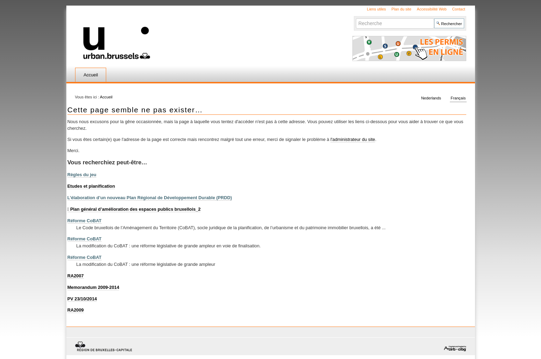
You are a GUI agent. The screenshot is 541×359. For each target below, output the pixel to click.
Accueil (90, 74)
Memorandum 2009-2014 (93, 287)
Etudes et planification (91, 186)
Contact (458, 9)
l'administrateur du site (352, 139)
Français (458, 98)
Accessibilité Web (432, 9)
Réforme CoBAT (84, 220)
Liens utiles (376, 9)
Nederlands (431, 98)
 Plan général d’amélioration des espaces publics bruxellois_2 (134, 209)
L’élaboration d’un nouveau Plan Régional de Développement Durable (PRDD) (149, 197)
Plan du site (401, 9)
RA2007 (75, 275)
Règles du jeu (81, 174)
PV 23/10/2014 (82, 298)
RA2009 (75, 310)
